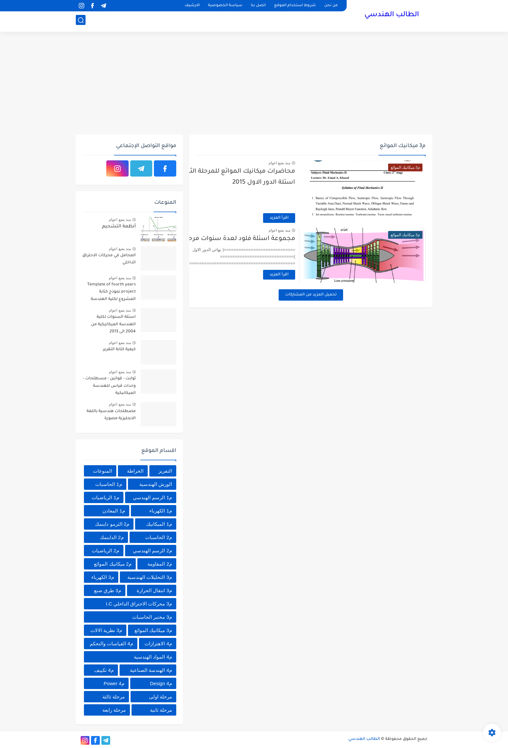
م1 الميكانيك (159, 524)
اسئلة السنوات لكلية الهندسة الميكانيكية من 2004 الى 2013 (113, 324)
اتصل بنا (258, 6)
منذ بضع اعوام (308, 163)
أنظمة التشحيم (119, 226)
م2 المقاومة (159, 564)
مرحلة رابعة (114, 710)
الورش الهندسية (155, 484)
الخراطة (135, 471)
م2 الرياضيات (105, 550)
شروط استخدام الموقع (295, 6)
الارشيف (192, 6)
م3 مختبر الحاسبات (152, 617)
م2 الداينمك (112, 537)
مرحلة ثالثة (113, 696)
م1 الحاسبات (108, 484)
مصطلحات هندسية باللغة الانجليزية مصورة (111, 415)
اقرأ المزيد (307, 218)
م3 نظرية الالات (106, 630)
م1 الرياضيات (105, 497)
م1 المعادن (113, 510)
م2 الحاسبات (158, 537)
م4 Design (161, 683)
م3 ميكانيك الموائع (153, 630)
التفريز (165, 471)
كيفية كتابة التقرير (119, 349)
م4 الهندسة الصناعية (151, 670)
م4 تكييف (104, 670)
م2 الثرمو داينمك (112, 524)
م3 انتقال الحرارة (154, 590)
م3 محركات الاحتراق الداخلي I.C (139, 603)
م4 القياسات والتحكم (111, 643)
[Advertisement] (254, 84)
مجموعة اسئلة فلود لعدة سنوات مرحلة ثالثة (260, 239)
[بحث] (81, 22)
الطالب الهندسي (391, 15)
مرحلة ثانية (161, 710)
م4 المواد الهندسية (153, 657)
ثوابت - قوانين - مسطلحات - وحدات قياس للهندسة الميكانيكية (109, 386)
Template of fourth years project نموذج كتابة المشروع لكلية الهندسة (111, 292)
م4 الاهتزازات (158, 643)
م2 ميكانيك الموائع (113, 564)
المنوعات (102, 471)
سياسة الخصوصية (225, 6)
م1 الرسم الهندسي (152, 497)
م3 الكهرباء (102, 577)
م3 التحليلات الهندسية (149, 577)
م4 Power (114, 683)
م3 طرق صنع (107, 590)
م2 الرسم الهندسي (152, 550)
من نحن (331, 6)
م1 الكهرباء (160, 510)
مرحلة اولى (160, 696)
